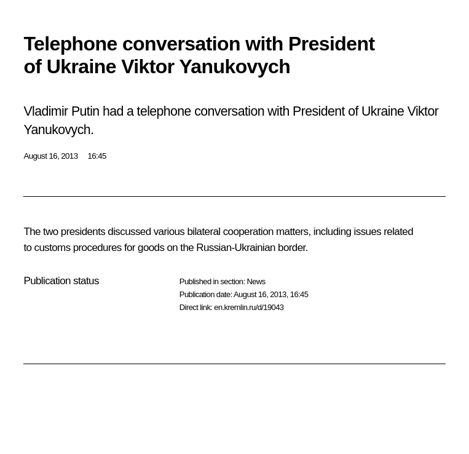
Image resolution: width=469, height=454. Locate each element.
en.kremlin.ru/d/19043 (248, 307)
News (255, 281)
